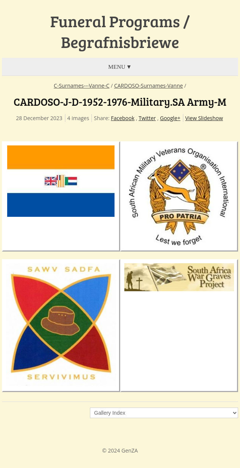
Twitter (147, 118)
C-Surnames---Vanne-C (81, 85)
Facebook (122, 118)
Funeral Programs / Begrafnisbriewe (120, 31)
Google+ (170, 118)
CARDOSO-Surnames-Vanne (148, 85)
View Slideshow (204, 118)
